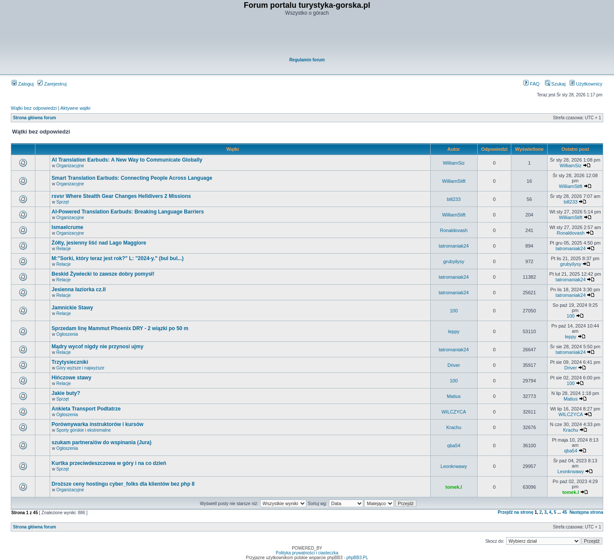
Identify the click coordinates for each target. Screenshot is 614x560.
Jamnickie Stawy (72, 308)
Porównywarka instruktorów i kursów (98, 424)
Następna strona (586, 512)
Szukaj (555, 83)
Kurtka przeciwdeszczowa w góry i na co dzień (109, 463)
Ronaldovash (454, 230)
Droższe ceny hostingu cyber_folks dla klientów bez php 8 (123, 484)
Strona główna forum (34, 117)
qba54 (453, 445)
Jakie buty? (66, 393)
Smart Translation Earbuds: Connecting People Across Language (132, 178)
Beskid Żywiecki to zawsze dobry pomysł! (103, 274)
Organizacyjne (70, 165)
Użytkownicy (586, 83)
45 (564, 512)
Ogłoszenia (67, 334)
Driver (453, 365)
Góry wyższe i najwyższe (80, 368)
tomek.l (453, 487)
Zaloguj (23, 83)
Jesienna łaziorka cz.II (79, 289)
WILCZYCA (453, 411)
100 (453, 310)
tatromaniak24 (454, 245)
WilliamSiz (454, 162)
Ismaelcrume (67, 227)
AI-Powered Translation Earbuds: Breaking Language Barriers (128, 212)
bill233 (454, 199)
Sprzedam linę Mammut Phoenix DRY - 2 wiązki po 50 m (120, 328)
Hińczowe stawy (71, 378)
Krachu (453, 427)
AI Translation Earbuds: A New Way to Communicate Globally (127, 160)
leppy (453, 331)
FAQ (531, 83)
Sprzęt (63, 202)
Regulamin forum (306, 59)
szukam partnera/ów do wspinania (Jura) (101, 442)
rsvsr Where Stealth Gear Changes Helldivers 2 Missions (121, 196)
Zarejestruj (52, 83)
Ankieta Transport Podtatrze (86, 409)
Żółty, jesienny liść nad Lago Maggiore (99, 243)
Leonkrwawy (454, 466)
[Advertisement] (308, 37)
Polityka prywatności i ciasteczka (307, 552)
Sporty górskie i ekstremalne (84, 430)
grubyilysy (453, 261)
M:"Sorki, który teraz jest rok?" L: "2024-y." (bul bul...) (118, 258)
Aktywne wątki (75, 108)
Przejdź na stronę (515, 512)
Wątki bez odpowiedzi (34, 108)
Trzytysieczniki (70, 362)
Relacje (64, 248)
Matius (453, 396)
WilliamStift (453, 181)
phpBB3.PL (357, 557)
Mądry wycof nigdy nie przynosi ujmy (98, 347)
